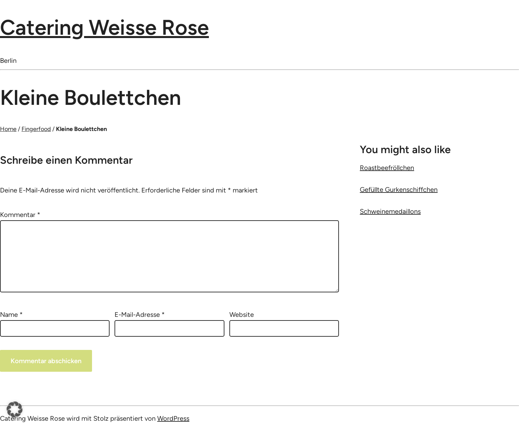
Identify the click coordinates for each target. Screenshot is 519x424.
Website (241, 314)
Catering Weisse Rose (104, 27)
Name (11, 314)
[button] (14, 409)
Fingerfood (36, 129)
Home (8, 129)
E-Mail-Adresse (140, 314)
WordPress (173, 418)
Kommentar (20, 215)
